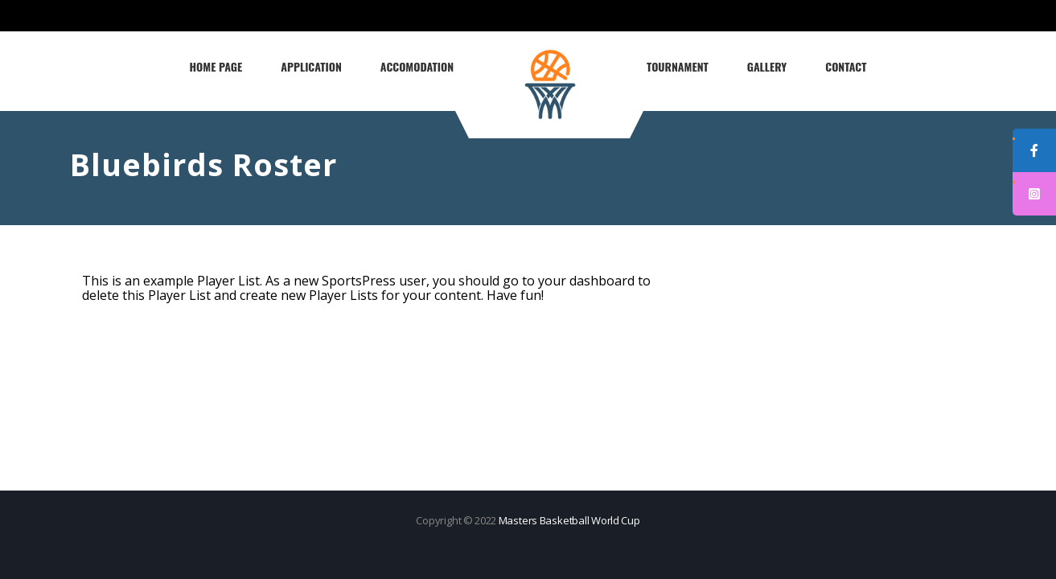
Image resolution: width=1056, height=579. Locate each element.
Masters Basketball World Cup (569, 520)
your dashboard (586, 281)
